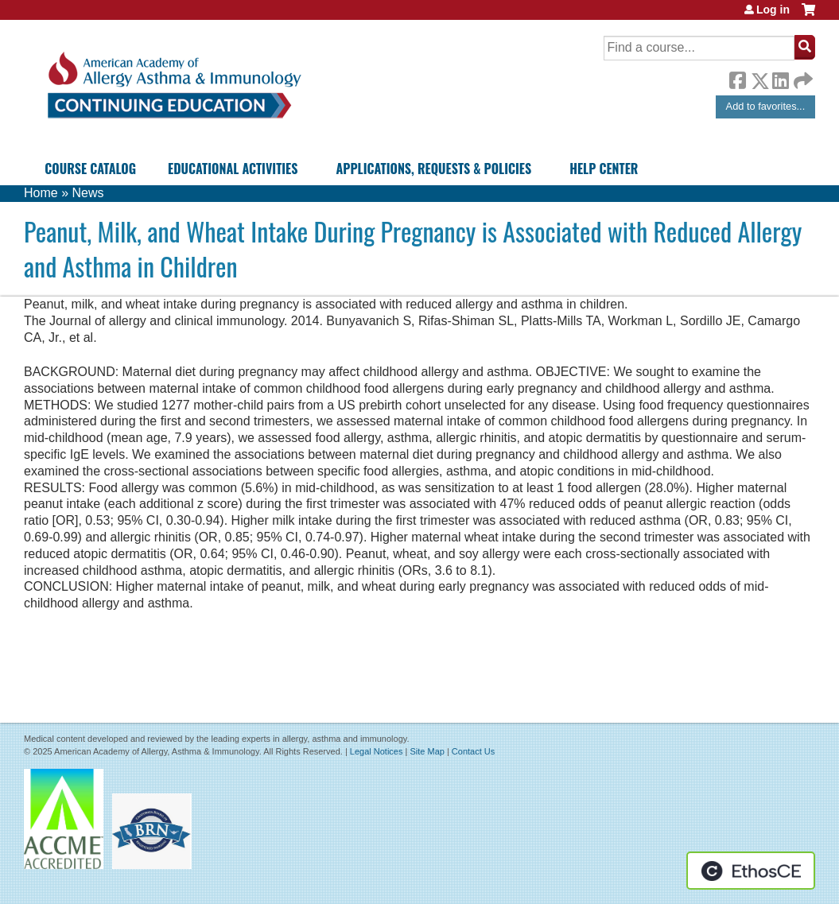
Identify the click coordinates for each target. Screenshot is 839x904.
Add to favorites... (766, 106)
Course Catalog (90, 168)
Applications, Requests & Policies (433, 168)
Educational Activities (232, 168)
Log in (773, 9)
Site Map (427, 751)
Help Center (603, 168)
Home (41, 193)
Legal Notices (376, 751)
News (87, 193)
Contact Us (473, 751)
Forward (802, 76)
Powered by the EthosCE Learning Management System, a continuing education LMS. (750, 871)
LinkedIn (780, 77)
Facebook (737, 77)
